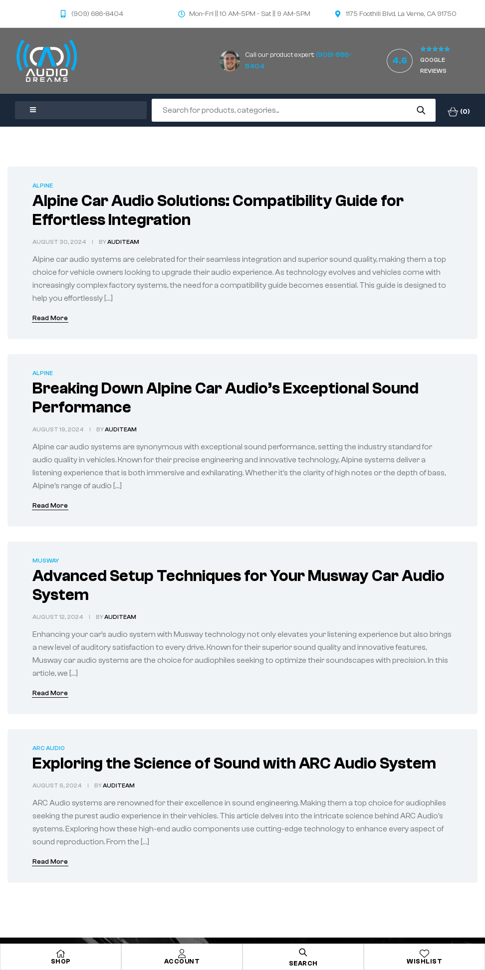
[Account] (182, 953)
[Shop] (60, 953)
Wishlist (424, 961)
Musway (45, 560)
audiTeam (123, 241)
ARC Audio (48, 748)
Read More (50, 318)
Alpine (42, 185)
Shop (61, 961)
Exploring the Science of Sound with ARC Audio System (234, 764)
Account (182, 961)
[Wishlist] (424, 953)
